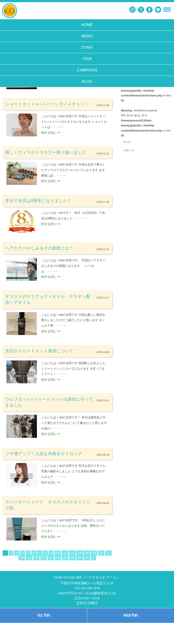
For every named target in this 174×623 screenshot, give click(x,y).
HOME (87, 25)
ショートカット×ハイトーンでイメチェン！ (47, 104)
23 (58, 557)
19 (29, 557)
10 (57, 552)
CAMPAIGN (87, 70)
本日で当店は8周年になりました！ (38, 200)
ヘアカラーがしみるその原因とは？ (39, 248)
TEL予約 (43, 615)
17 (108, 552)
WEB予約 (130, 615)
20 (36, 557)
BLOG (87, 81)
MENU (87, 36)
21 (43, 557)
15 (93, 552)
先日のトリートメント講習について (39, 351)
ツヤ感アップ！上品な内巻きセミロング (43, 453)
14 (86, 552)
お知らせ (128, 150)
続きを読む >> (51, 132)
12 (72, 552)
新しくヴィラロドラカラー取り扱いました (45, 152)
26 (79, 557)
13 (79, 552)
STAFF (87, 47)
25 (72, 557)
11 (64, 552)
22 (50, 557)
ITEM (87, 59)
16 (101, 552)
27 (87, 557)
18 (21, 557)
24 (65, 557)
